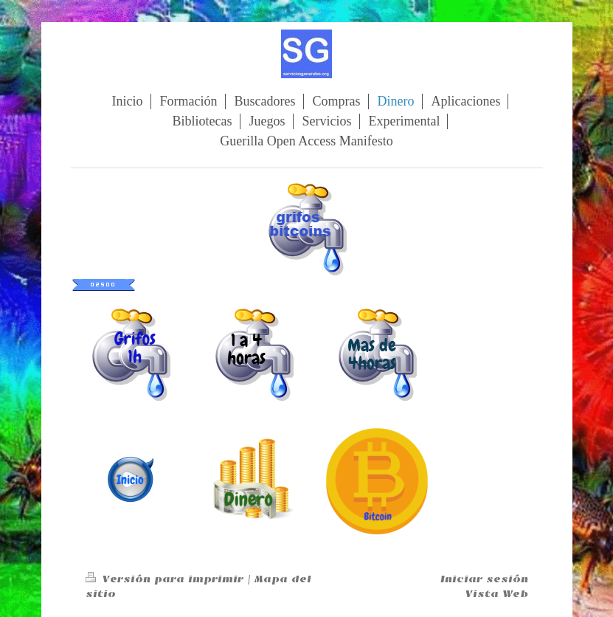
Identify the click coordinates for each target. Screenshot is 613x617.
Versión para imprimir (166, 579)
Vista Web (496, 593)
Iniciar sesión (484, 579)
